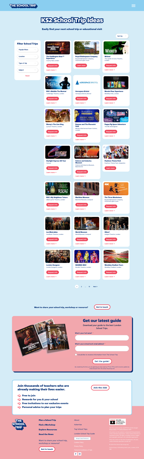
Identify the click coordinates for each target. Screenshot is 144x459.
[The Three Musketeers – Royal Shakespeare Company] (116, 188)
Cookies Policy (79, 442)
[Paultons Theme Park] (116, 152)
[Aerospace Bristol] (86, 82)
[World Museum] (86, 223)
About (76, 420)
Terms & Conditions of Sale (83, 450)
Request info (52, 66)
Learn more (81, 65)
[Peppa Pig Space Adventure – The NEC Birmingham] (116, 115)
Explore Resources (48, 429)
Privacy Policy (111, 367)
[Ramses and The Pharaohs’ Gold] (86, 115)
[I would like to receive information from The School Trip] (76, 355)
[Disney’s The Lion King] (57, 115)
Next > (95, 286)
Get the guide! (102, 361)
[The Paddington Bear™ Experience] (57, 47)
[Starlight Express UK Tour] (57, 152)
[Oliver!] (116, 223)
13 (89, 286)
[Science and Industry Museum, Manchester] (86, 152)
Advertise (78, 424)
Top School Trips (80, 429)
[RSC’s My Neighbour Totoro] (57, 188)
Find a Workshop (47, 424)
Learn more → (51, 70)
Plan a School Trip (47, 420)
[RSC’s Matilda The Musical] (57, 82)
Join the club (100, 387)
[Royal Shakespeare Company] (86, 47)
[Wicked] (116, 47)
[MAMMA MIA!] (86, 256)
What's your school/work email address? (89, 344)
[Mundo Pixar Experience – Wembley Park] (116, 82)
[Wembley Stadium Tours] (116, 256)
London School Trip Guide (84, 433)
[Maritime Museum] (86, 188)
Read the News (46, 434)
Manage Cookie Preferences (82, 438)
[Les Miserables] (57, 223)
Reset (27, 76)
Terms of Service (123, 429)
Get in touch (102, 307)
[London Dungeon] (57, 256)
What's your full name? (83, 333)
